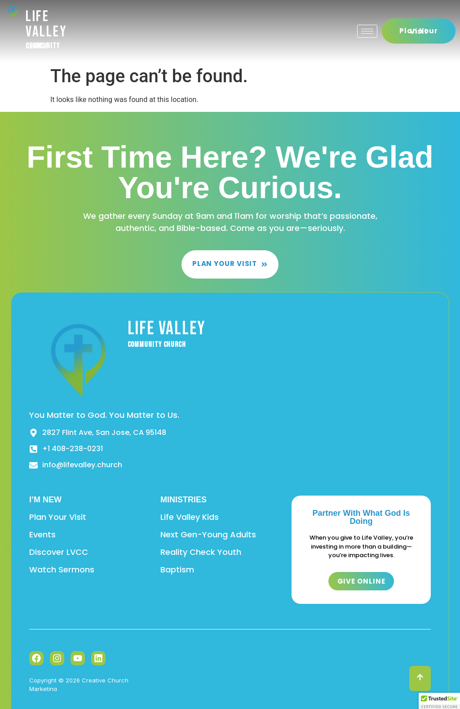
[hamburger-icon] (367, 31)
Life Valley (46, 24)
